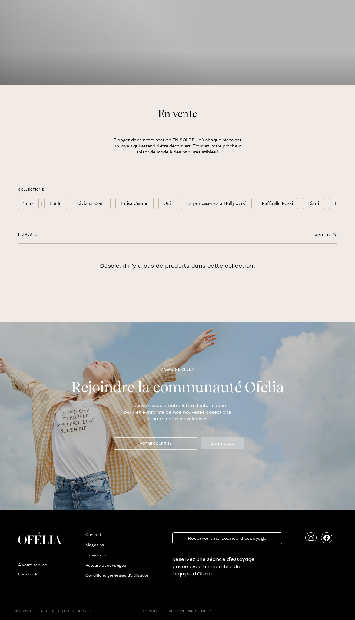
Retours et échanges (105, 565)
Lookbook (28, 574)
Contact (93, 534)
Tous (28, 203)
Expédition (95, 555)
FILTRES (28, 234)
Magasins (94, 544)
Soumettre (222, 443)
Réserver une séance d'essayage (227, 538)
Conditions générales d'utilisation (117, 575)
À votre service (32, 564)
